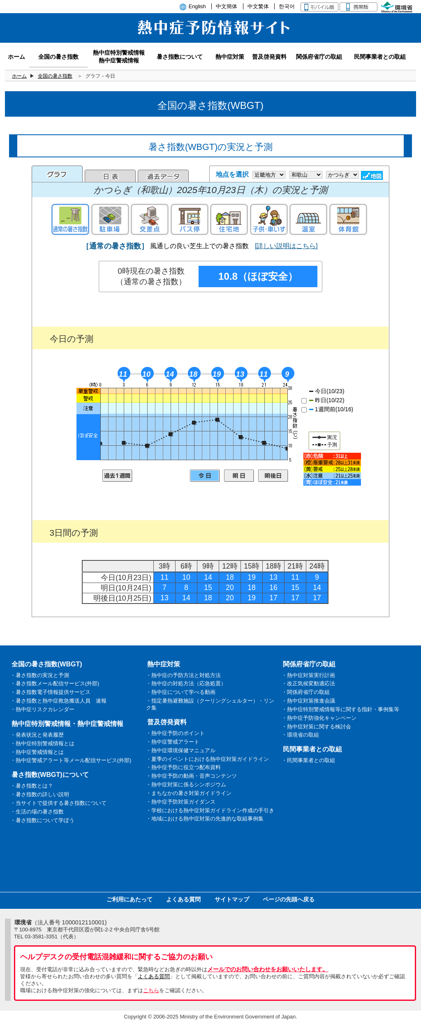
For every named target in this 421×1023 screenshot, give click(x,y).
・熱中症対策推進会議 (308, 701)
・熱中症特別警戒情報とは (42, 743)
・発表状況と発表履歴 (37, 735)
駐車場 (110, 219)
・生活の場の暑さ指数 (37, 812)
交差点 (150, 219)
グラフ (57, 174)
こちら (151, 990)
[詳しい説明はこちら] (286, 245)
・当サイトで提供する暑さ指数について (58, 803)
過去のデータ (163, 176)
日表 (110, 176)
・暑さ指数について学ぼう (42, 820)
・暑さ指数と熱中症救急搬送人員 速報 (58, 701)
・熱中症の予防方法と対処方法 (183, 675)
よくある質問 (183, 899)
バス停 (189, 219)
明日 (239, 476)
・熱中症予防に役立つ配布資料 (183, 767)
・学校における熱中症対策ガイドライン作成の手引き (210, 810)
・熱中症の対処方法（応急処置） (186, 683)
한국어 (287, 6)
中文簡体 (226, 6)
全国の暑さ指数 (55, 76)
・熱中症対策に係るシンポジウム (186, 784)
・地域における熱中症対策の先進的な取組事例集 (205, 819)
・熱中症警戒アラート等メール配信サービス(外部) (71, 760)
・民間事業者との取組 (308, 760)
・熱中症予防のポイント (175, 733)
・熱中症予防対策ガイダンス (180, 802)
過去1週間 (117, 476)
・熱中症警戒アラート (172, 742)
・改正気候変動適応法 (308, 683)
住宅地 (229, 219)
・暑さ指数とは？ (31, 786)
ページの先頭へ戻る (289, 899)
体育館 (348, 219)
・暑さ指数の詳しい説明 (39, 794)
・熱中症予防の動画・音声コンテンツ (191, 776)
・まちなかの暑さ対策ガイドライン (188, 793)
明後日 (273, 476)
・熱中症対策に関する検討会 (316, 726)
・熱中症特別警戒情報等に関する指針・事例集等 (340, 709)
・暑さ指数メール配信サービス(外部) (54, 683)
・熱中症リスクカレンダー (42, 709)
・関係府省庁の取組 (306, 692)
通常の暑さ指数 (70, 219)
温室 (308, 219)
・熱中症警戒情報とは (37, 752)
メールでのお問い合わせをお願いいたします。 (267, 969)
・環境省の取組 (300, 735)
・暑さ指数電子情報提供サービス (50, 692)
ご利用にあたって (129, 899)
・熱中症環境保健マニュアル (180, 750)
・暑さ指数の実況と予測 (39, 675)
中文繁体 (258, 6)
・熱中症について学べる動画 (180, 692)
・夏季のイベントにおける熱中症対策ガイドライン (207, 759)
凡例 (332, 469)
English (197, 6)
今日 (205, 476)
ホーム (19, 76)
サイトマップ (232, 899)
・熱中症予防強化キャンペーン (319, 718)
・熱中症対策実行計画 (308, 675)
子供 (269, 219)
